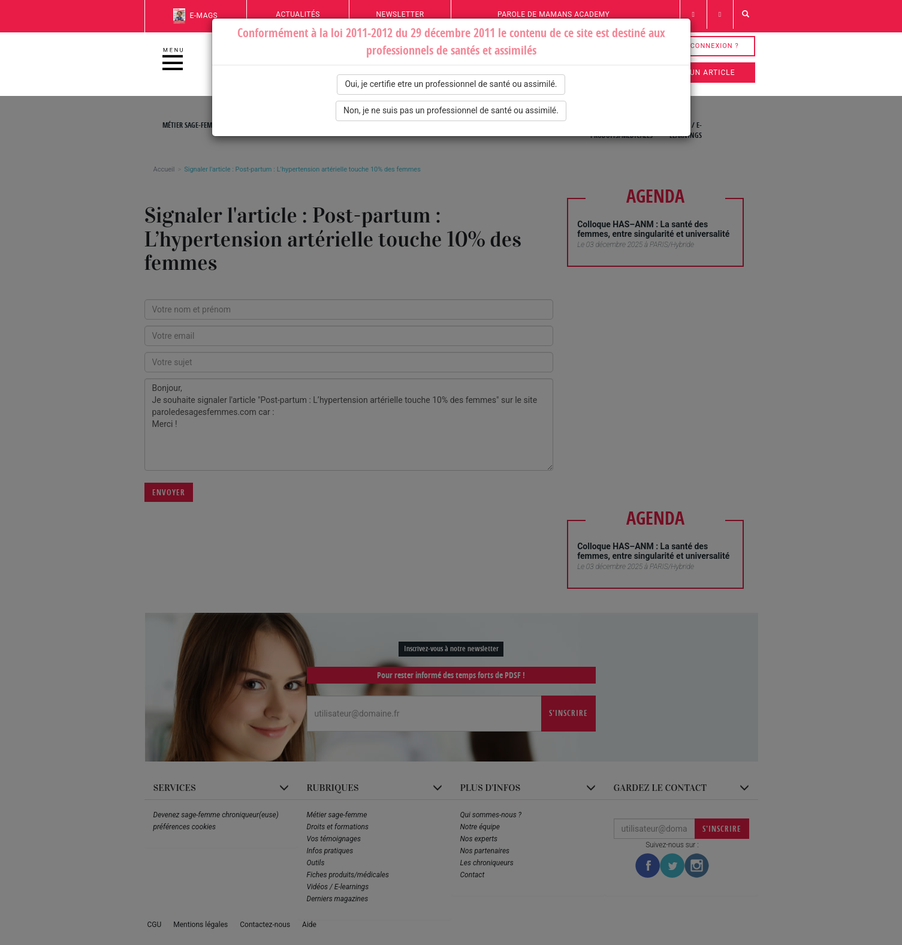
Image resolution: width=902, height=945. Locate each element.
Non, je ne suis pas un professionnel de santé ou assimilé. (451, 110)
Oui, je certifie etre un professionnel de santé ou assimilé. (451, 84)
